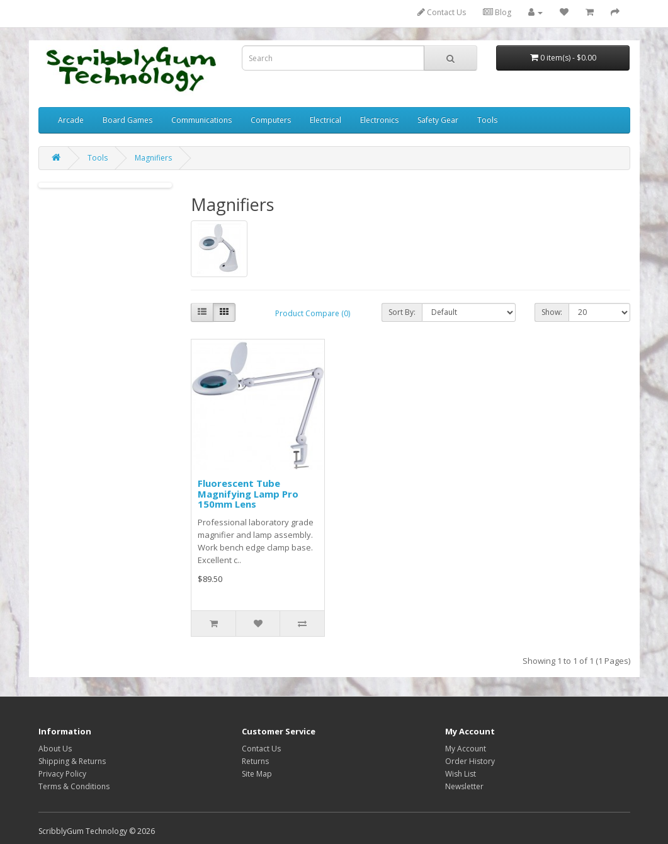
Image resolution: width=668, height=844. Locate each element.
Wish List (460, 773)
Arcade (71, 120)
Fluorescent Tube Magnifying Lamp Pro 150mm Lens (248, 493)
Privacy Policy (62, 773)
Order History (470, 761)
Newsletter (464, 786)
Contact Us (441, 12)
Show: (551, 312)
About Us (55, 748)
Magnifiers (153, 157)
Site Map (257, 773)
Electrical (325, 120)
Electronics (379, 120)
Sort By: (402, 312)
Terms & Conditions (74, 786)
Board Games (127, 120)
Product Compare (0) (312, 313)
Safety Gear (437, 120)
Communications (201, 120)
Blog (497, 12)
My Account (465, 748)
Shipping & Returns (72, 761)
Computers (271, 120)
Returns (255, 761)
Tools (487, 120)
